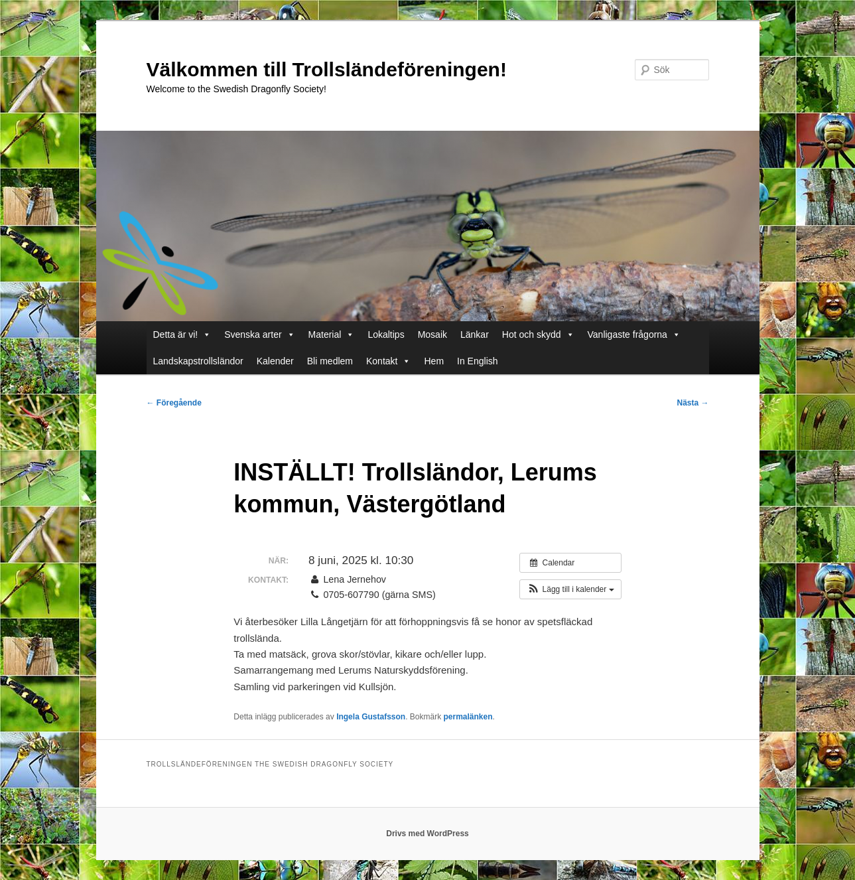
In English (477, 361)
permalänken (468, 716)
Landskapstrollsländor (198, 361)
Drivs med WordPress (427, 833)
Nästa (692, 402)
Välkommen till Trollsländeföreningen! (327, 69)
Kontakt (388, 361)
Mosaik (432, 334)
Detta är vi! (182, 334)
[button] (570, 589)
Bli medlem (330, 361)
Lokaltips (385, 334)
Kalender (275, 361)
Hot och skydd (538, 334)
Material (331, 334)
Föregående (174, 402)
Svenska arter (259, 334)
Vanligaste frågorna (634, 334)
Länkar (474, 334)
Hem (434, 361)
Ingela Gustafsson (370, 716)
